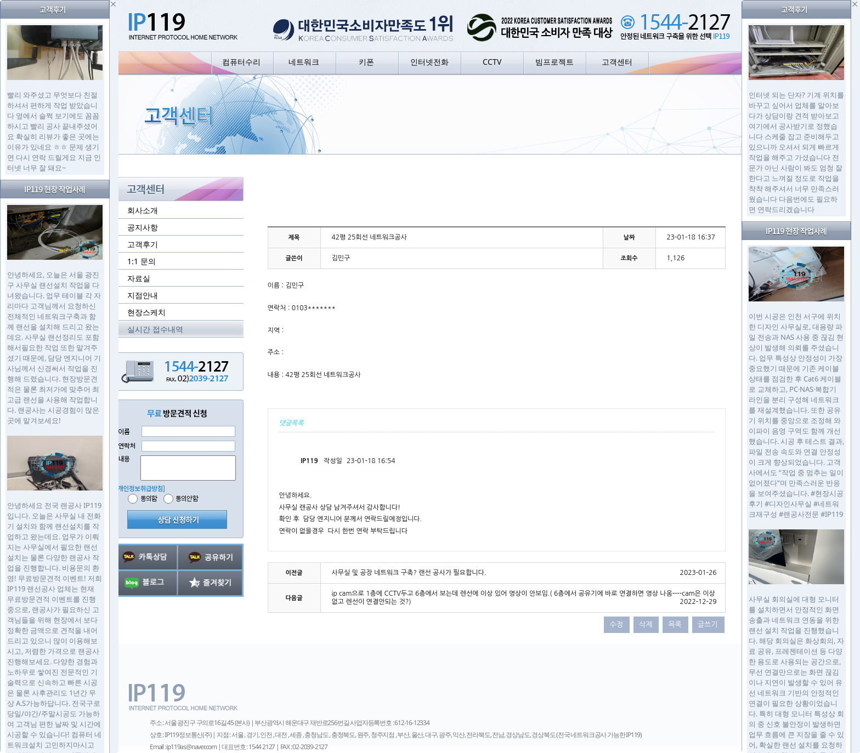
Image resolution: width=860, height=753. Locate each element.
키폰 (366, 61)
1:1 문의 (141, 261)
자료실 (138, 278)
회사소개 (142, 210)
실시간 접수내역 (155, 329)
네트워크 (303, 61)
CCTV (492, 61)
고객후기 (142, 244)
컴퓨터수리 (241, 61)
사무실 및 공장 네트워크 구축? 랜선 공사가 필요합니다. (409, 572)
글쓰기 (708, 624)
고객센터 (617, 61)
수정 (616, 624)
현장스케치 (146, 312)
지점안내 (142, 295)
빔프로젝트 (554, 61)
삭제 (645, 624)
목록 (674, 624)
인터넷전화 (429, 61)
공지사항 (142, 227)
